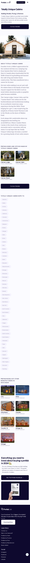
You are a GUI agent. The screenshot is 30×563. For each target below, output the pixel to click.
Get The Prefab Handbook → (15, 477)
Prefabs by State (5, 535)
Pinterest (2, 557)
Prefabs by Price (5, 540)
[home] (6, 2)
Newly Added (4, 545)
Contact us (4, 530)
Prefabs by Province (6, 538)
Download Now (8, 522)
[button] (27, 2)
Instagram (2, 552)
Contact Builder (15, 26)
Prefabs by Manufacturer (7, 543)
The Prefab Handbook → (20, 2)
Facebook (2, 554)
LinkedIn (2, 559)
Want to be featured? (7, 533)
